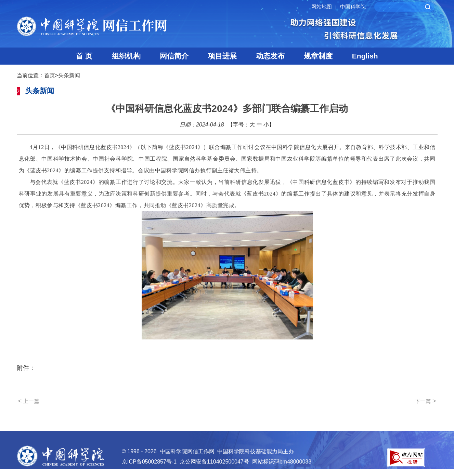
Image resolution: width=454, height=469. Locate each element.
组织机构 (126, 56)
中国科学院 (353, 7)
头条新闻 (69, 75)
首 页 (84, 56)
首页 (49, 75)
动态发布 (270, 56)
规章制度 (318, 56)
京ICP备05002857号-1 (149, 462)
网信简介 (174, 56)
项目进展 (222, 56)
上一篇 (29, 401)
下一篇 (425, 401)
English (365, 56)
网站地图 (324, 7)
